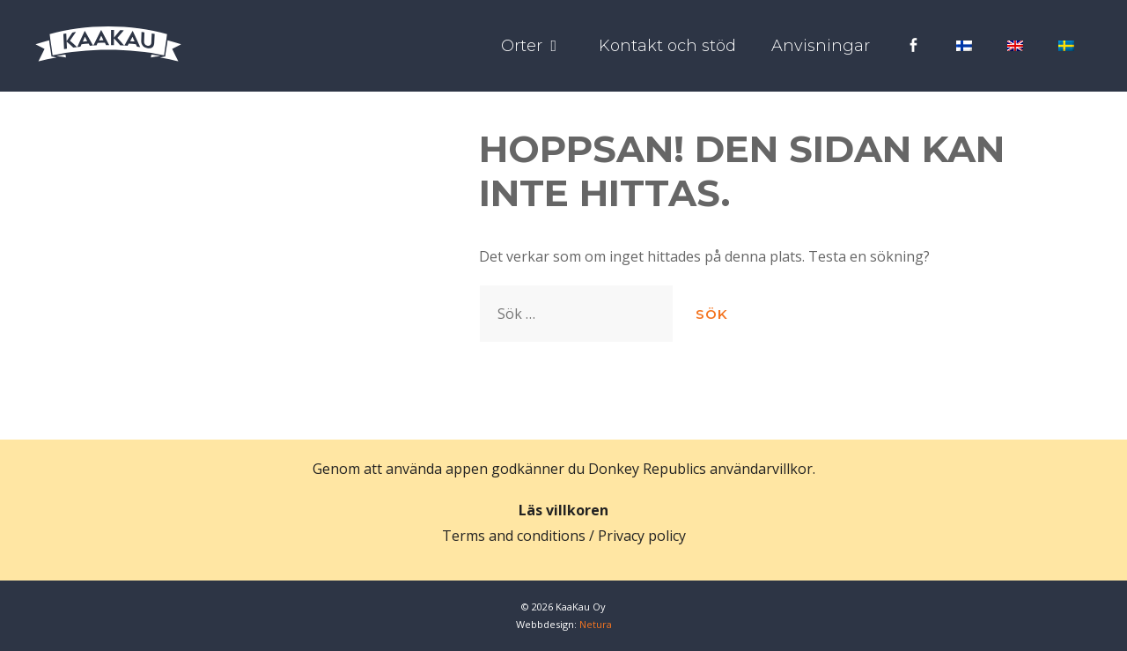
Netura (595, 624)
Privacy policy (642, 535)
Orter (541, 45)
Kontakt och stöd (667, 45)
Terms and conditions (514, 535)
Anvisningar (820, 45)
